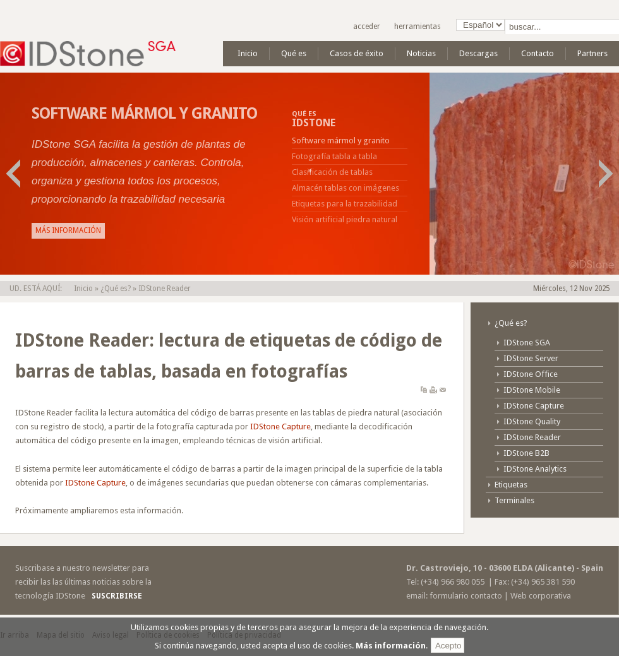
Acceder (366, 26)
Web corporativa (540, 595)
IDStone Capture (280, 426)
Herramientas (417, 26)
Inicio (83, 288)
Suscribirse (117, 596)
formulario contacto (466, 595)
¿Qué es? (115, 288)
